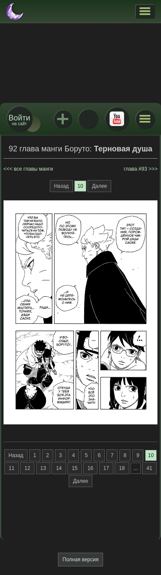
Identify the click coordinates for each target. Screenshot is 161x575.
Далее (99, 186)
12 (27, 468)
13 (43, 468)
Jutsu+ (63, 119)
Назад (61, 186)
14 (58, 468)
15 (74, 468)
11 (11, 468)
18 (122, 468)
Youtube (117, 119)
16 (90, 468)
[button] (145, 11)
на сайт (19, 120)
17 (106, 468)
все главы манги (33, 169)
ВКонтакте (88, 119)
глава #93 (135, 169)
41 (149, 468)
